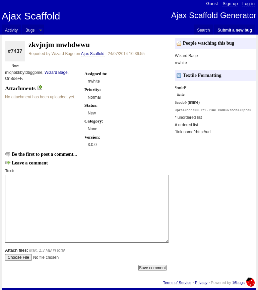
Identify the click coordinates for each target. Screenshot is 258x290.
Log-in (248, 3)
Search (203, 30)
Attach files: (35, 250)
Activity (11, 30)
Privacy (201, 283)
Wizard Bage (56, 72)
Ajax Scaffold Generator (213, 15)
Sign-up (230, 3)
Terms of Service (177, 283)
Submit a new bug (234, 30)
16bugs (238, 283)
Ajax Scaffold (31, 15)
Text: (9, 170)
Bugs (30, 30)
